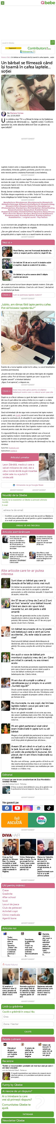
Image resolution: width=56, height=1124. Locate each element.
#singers (27, 213)
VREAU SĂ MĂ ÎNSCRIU (28, 526)
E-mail (5, 506)
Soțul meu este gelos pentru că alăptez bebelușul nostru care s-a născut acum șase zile (33, 391)
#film (5, 213)
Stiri (8, 57)
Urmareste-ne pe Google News (28, 485)
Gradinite (7, 894)
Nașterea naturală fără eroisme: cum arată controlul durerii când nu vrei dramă (45, 991)
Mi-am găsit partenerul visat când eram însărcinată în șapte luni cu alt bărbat (30, 729)
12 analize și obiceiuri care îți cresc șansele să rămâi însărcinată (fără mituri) (9, 991)
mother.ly (13, 451)
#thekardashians (8, 208)
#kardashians (21, 208)
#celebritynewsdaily (10, 212)
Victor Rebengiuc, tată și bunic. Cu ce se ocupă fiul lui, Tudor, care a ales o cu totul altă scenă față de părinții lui (28, 863)
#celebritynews (41, 210)
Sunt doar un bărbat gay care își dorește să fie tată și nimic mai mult (30, 582)
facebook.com (14, 448)
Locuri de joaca (10, 904)
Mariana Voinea (16, 113)
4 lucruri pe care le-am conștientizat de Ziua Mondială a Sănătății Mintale (26, 781)
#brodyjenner (21, 202)
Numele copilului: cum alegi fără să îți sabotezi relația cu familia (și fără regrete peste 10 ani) (27, 992)
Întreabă (28, 1115)
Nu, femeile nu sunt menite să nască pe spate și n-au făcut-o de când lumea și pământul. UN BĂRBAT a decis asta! (18, 558)
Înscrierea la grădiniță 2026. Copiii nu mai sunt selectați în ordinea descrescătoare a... (30, 948)
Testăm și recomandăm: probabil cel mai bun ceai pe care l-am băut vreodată (27, 1067)
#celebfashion (15, 217)
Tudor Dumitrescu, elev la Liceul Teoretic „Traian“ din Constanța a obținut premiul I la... (12, 947)
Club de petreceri (12, 908)
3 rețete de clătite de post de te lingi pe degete (29, 1052)
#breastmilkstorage (10, 204)
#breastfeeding (48, 208)
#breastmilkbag (47, 204)
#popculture (29, 210)
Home (3, 57)
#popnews (38, 212)
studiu (18, 416)
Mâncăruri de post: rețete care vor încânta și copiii (12, 1052)
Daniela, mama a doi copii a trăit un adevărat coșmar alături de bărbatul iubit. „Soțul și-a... (47, 944)
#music (51, 212)
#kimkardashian (34, 208)
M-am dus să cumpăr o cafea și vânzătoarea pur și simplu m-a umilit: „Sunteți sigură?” (31, 683)
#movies (12, 213)
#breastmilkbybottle (28, 206)
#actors (20, 213)
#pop (45, 212)
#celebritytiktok (26, 212)
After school (9, 897)
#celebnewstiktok (27, 215)
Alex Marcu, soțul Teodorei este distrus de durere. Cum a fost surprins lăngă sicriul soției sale (44, 557)
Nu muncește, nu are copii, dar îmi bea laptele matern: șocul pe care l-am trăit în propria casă (32, 706)
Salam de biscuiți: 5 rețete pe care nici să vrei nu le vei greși (47, 1050)
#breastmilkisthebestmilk (30, 204)
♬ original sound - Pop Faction (34, 217)
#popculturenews (15, 210)
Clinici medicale (11, 915)
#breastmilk (47, 202)
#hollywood (36, 213)
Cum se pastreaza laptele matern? (27, 295)
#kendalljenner (43, 206)
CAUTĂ (28, 1032)
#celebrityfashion (43, 215)
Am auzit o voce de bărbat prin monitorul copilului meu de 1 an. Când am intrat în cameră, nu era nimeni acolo (32, 659)
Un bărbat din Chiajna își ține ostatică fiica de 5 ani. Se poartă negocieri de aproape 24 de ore (45, 541)
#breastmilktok (12, 206)
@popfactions (9, 202)
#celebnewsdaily (12, 215)
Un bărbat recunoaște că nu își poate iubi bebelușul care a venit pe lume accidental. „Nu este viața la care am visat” (31, 633)
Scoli (5, 901)
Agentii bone (9, 918)
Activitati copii (10, 911)
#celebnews (48, 213)
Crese (5, 890)
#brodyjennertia (35, 202)
